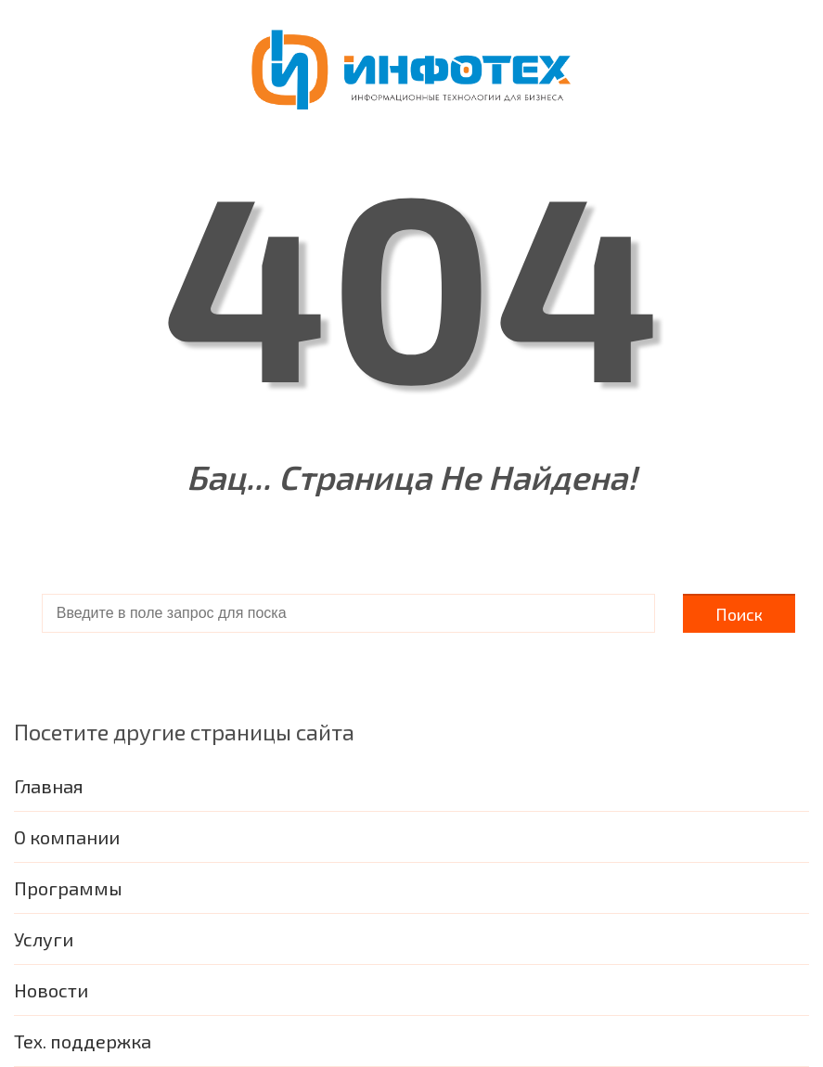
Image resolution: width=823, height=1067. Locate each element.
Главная (49, 786)
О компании (67, 837)
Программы (68, 888)
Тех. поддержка (82, 1041)
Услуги (43, 939)
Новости (51, 990)
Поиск (739, 614)
